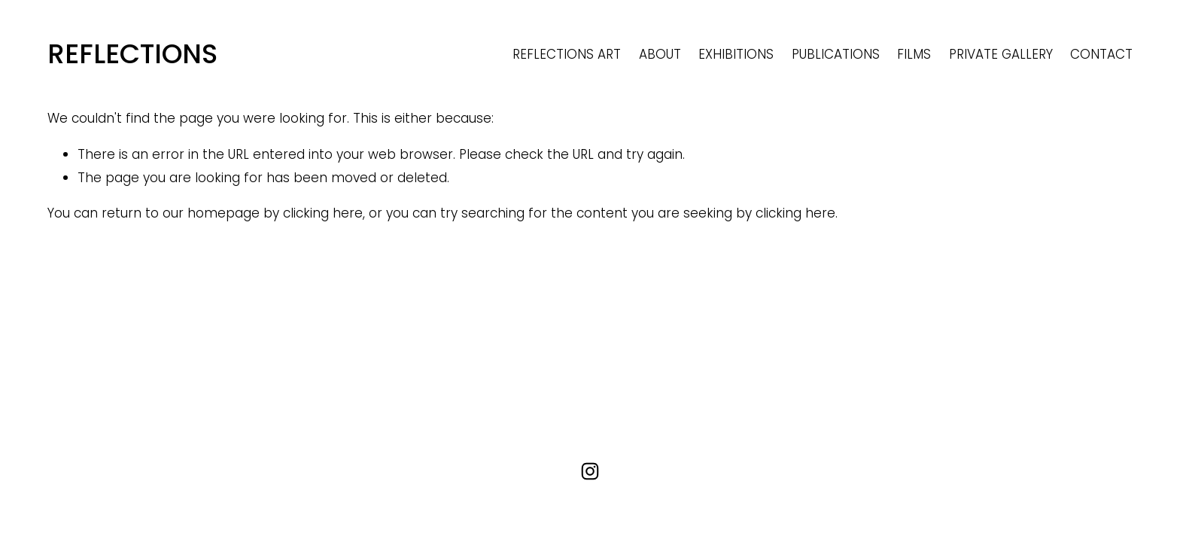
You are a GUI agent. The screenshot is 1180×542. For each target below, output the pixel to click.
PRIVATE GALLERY (1001, 54)
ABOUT (660, 54)
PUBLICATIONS (836, 54)
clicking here (323, 213)
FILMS (914, 54)
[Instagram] (590, 471)
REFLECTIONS (132, 54)
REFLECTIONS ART (566, 54)
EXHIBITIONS (736, 54)
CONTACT (1101, 54)
